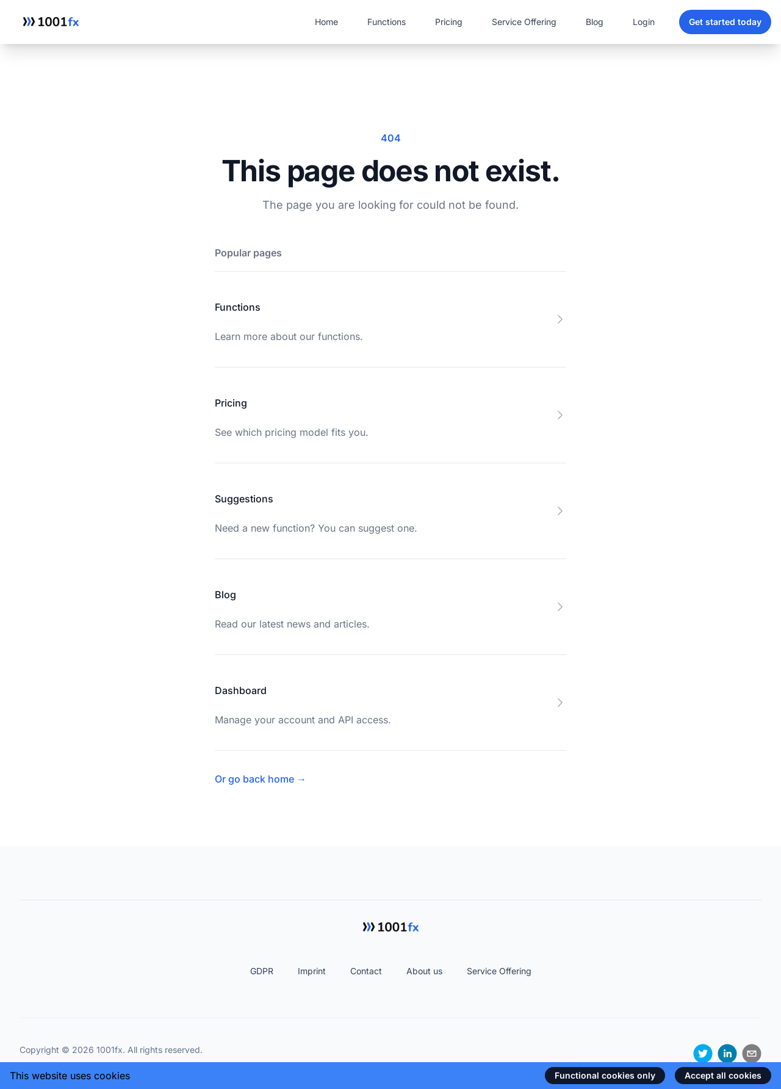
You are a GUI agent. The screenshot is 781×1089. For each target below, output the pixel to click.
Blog (594, 21)
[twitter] (703, 1053)
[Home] (51, 22)
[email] (751, 1053)
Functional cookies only (605, 1075)
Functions (386, 21)
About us (424, 971)
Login (644, 21)
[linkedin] (727, 1053)
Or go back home (260, 779)
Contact (366, 971)
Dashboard (241, 690)
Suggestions (244, 499)
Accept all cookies (723, 1075)
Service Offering (524, 21)
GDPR (261, 971)
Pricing (448, 21)
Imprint (312, 971)
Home (326, 21)
